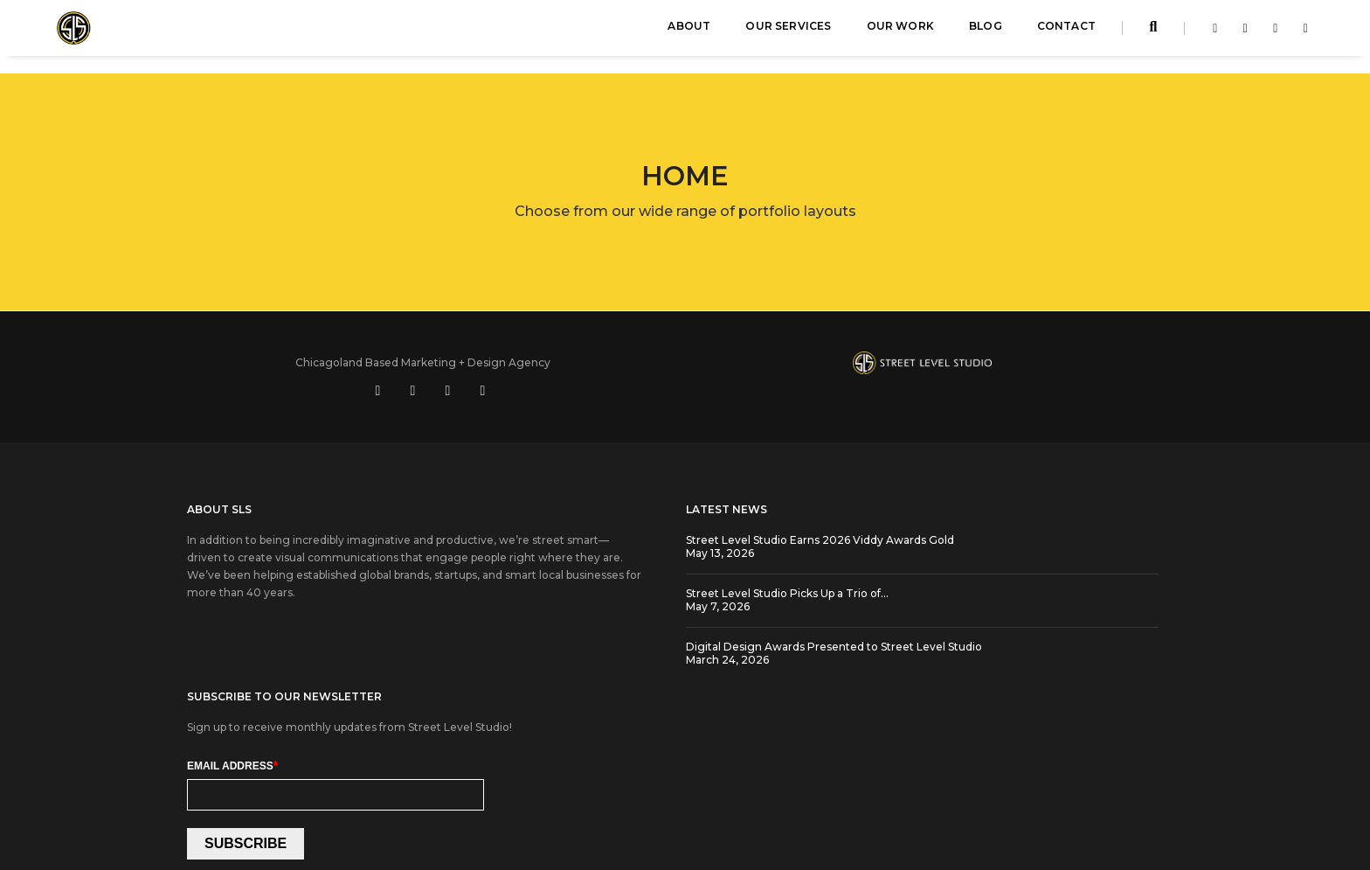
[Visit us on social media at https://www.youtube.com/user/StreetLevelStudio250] (1047, 360)
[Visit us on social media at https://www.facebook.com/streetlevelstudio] (977, 360)
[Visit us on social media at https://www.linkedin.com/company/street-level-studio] (1012, 360)
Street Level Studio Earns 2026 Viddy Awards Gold (662, 525)
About (689, 31)
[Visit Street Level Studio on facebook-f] (1210, 33)
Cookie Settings (644, 795)
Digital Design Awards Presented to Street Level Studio (676, 631)
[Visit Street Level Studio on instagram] (1271, 33)
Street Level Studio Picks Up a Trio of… (629, 578)
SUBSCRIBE (927, 660)
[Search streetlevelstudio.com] (1153, 32)
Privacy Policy (732, 795)
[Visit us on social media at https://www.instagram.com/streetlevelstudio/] (1082, 360)
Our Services (788, 31)
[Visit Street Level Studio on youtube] (1301, 33)
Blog (985, 31)
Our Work (900, 31)
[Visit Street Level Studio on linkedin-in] (1241, 33)
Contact (1066, 31)
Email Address (913, 581)
